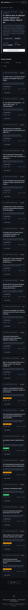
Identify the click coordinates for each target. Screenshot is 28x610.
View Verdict (14, 92)
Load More (14, 582)
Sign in (24, 2)
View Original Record (14, 50)
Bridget (14, 599)
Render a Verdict (15, 2)
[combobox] (8, 62)
